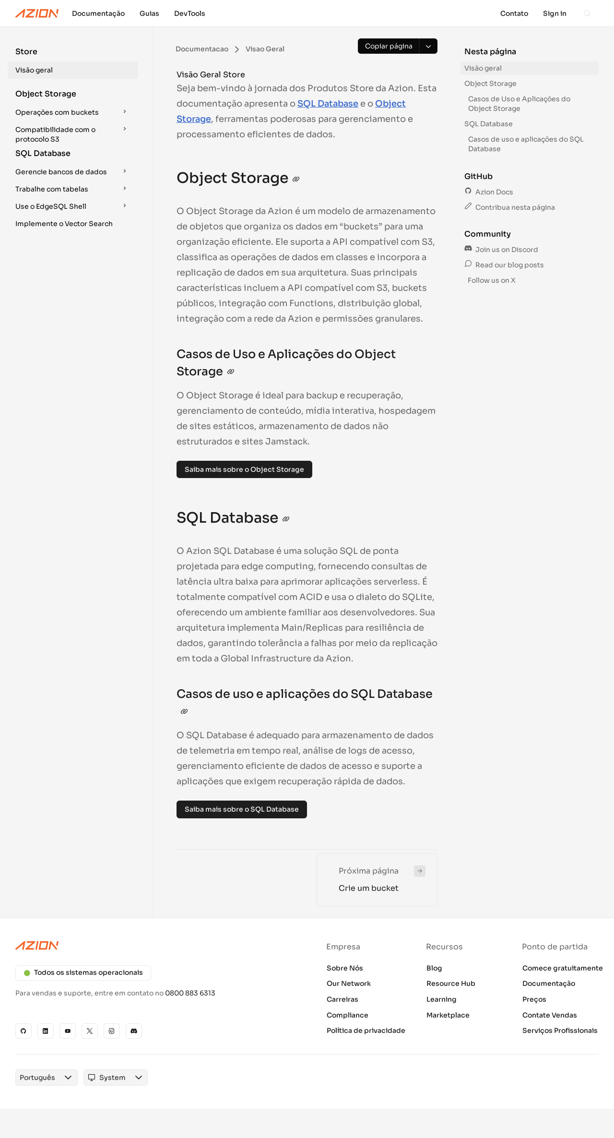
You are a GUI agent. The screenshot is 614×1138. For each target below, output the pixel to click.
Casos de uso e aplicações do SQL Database (526, 144)
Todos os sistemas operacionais (83, 972)
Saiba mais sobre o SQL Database (242, 809)
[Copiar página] (388, 46)
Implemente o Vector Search (64, 223)
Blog (434, 968)
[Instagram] (112, 1031)
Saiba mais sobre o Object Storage (244, 469)
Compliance (347, 1015)
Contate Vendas (549, 1015)
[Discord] (134, 1031)
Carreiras (342, 999)
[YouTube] (67, 1031)
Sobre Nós (345, 968)
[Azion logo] (155, 945)
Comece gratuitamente (562, 968)
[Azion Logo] (37, 13)
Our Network (349, 983)
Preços (534, 999)
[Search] (587, 13)
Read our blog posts (504, 265)
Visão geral (34, 70)
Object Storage (490, 83)
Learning (441, 999)
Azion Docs (488, 192)
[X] (90, 1031)
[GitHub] (23, 1031)
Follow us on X (491, 280)
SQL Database (327, 103)
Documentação (548, 983)
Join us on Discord (501, 249)
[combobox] (37, 1077)
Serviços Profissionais (560, 1030)
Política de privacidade (366, 1030)
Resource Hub (450, 983)
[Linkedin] (45, 1031)
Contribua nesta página (509, 207)
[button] (73, 62)
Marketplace (448, 1015)
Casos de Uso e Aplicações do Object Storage (519, 104)
